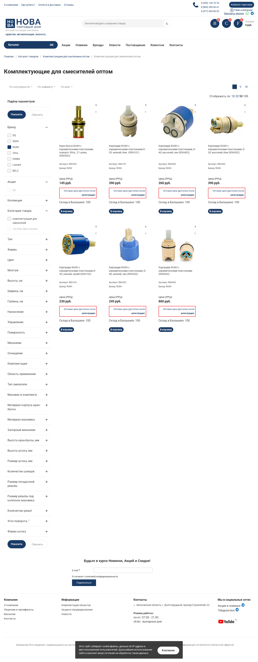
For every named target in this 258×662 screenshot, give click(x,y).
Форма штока (17, 531)
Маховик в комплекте (22, 394)
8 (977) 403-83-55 (210, 11)
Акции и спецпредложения (77, 609)
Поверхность (16, 332)
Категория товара (20, 211)
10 (233, 96)
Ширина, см (15, 291)
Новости (115, 45)
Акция (12, 182)
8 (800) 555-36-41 (210, 7)
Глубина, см (15, 301)
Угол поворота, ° (18, 521)
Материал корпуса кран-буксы (24, 407)
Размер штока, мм (20, 461)
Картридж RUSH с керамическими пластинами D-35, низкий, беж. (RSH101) (127, 149)
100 (245, 96)
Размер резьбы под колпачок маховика (21, 498)
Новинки (81, 45)
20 (237, 96)
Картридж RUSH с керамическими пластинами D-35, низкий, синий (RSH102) (77, 270)
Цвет (11, 260)
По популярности (19, 86)
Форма (12, 249)
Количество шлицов (21, 471)
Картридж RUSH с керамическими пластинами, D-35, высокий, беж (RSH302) (226, 149)
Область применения (22, 374)
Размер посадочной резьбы (21, 484)
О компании (11, 4)
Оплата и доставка (49, 4)
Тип (10, 239)
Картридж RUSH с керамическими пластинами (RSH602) (175, 270)
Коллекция (15, 200)
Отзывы (69, 4)
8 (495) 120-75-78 (210, 3)
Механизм (14, 343)
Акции (66, 45)
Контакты (176, 45)
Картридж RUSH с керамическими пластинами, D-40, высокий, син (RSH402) (177, 149)
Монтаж (13, 270)
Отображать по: (228, 96)
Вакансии (9, 614)
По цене (65, 86)
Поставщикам (135, 45)
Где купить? (28, 4)
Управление (15, 322)
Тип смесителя (17, 384)
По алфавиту (45, 86)
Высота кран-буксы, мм (23, 440)
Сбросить (37, 114)
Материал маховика (21, 419)
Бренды (98, 45)
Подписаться (84, 582)
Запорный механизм (21, 430)
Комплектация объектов (76, 605)
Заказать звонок (234, 13)
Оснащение (15, 353)
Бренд (12, 127)
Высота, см (15, 280)
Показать (16, 114)
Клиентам (157, 45)
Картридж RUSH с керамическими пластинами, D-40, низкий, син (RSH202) (127, 270)
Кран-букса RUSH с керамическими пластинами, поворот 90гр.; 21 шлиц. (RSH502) (76, 150)
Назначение (15, 311)
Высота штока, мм (20, 450)
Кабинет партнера (241, 4)
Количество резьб (20, 510)
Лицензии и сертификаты (19, 609)
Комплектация (17, 363)
